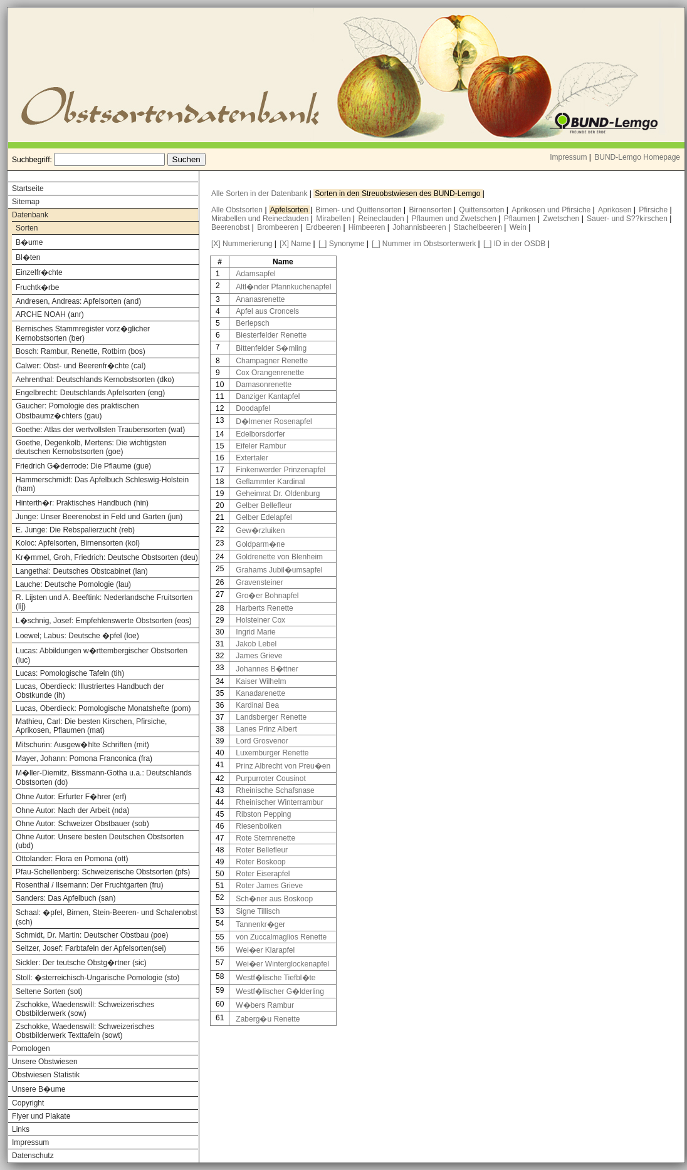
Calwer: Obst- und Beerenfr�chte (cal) (80, 365)
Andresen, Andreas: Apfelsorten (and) (78, 301)
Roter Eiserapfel (263, 873)
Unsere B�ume (38, 1089)
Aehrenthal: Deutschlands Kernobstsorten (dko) (95, 379)
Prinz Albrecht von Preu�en (283, 766)
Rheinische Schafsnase (275, 790)
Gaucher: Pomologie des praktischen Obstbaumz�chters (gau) (77, 410)
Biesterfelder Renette (271, 335)
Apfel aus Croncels (267, 311)
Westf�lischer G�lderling (279, 991)
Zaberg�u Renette (268, 1019)
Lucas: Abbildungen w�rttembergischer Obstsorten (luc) (101, 655)
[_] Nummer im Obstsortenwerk (424, 243)
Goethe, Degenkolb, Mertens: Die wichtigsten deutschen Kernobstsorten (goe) (91, 447)
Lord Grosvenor (262, 741)
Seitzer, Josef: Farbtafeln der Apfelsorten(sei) (91, 948)
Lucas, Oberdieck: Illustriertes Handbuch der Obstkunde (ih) (90, 691)
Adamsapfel (255, 273)
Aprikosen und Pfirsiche (551, 209)
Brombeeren (278, 227)
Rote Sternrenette (265, 838)
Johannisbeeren (420, 227)
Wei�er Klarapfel (265, 950)
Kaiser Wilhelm (261, 681)
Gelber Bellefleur (263, 505)
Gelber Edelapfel (263, 517)
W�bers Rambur (265, 1005)
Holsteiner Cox (260, 620)
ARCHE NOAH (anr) (50, 314)
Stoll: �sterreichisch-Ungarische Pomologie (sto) (97, 977)
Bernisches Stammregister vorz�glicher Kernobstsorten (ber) (83, 333)
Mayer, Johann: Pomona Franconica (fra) (84, 758)
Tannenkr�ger (260, 924)
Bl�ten (28, 257)
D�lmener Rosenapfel (274, 421)
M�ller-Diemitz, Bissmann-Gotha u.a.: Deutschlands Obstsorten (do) (104, 778)
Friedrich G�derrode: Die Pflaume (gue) (83, 466)
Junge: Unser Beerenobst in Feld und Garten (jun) (99, 516)
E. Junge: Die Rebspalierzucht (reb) (75, 529)
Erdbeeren (324, 227)
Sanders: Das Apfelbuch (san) (65, 898)
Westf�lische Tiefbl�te (275, 977)
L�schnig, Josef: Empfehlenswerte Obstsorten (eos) (104, 620)
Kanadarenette (260, 693)
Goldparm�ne (260, 544)
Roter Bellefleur (262, 850)
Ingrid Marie (255, 632)
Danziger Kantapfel (268, 396)
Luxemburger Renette (272, 752)
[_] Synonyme (341, 243)
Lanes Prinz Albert (266, 729)
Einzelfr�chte (39, 272)
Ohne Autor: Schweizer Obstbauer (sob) (82, 823)
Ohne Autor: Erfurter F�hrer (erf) (71, 796)
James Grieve (259, 655)
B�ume (29, 242)
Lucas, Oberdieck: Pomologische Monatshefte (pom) (103, 708)
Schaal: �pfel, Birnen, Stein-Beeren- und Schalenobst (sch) (106, 917)
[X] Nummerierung (241, 243)
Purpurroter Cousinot (270, 778)
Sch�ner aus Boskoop (274, 898)
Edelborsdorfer (260, 434)
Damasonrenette (263, 384)
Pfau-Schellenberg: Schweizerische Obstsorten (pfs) (103, 871)
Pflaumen (521, 218)
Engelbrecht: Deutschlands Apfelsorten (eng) (90, 392)
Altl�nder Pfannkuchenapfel (283, 286)
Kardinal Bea (257, 705)
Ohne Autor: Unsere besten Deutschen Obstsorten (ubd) (100, 841)
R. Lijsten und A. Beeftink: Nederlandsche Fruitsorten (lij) (104, 602)
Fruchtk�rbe (37, 287)
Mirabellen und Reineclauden (261, 218)
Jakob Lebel (256, 643)
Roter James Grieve (269, 885)
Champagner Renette (272, 360)
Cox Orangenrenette (270, 372)
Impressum (568, 157)
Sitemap (25, 201)
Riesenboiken (258, 826)
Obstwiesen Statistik (46, 1074)
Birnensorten (431, 209)
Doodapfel (253, 408)
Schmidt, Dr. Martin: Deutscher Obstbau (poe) (92, 935)
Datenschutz (33, 1155)
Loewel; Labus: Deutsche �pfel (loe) (77, 635)
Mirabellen (334, 218)
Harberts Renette (264, 608)
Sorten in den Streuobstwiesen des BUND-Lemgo (398, 193)
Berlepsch (252, 323)
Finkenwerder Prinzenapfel (280, 469)
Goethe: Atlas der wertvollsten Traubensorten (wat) (100, 429)
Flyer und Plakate (41, 1116)
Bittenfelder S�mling (271, 348)
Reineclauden (382, 218)
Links (20, 1129)
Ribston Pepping (263, 814)
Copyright (28, 1103)
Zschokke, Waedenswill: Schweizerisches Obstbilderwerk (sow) (85, 1009)
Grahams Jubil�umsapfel (279, 570)
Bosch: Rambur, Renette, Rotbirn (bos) (80, 351)
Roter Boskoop (260, 861)
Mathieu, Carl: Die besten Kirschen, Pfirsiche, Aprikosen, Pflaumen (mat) (91, 726)
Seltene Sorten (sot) (49, 991)
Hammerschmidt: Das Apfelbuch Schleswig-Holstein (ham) (102, 484)
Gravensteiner (259, 582)
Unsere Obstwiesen (45, 1061)
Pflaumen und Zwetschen (455, 218)
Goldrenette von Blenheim (279, 556)
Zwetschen (562, 218)
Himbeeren (368, 227)
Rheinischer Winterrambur (279, 802)
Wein (519, 227)
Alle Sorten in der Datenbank (260, 193)
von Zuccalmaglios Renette (281, 937)
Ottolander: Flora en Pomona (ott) (72, 858)
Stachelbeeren (479, 227)
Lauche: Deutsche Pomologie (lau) (73, 584)
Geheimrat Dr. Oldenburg (278, 493)
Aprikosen (616, 209)
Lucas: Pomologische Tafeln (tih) (70, 673)
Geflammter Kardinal (270, 481)
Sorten (27, 228)
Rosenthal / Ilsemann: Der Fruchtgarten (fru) (89, 885)
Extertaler (252, 457)
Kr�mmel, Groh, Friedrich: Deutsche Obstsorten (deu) (107, 557)
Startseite (28, 188)
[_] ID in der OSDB (514, 243)
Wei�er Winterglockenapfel (282, 964)
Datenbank (30, 214)
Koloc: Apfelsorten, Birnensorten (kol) (78, 543)
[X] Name (295, 243)
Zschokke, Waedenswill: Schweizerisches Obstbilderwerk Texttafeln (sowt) (85, 1031)
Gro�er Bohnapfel (267, 595)
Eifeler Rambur (261, 446)
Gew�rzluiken (260, 530)
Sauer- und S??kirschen (628, 218)
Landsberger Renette (271, 717)
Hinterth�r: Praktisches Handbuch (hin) (82, 503)
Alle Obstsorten (238, 209)
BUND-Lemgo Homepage (637, 157)
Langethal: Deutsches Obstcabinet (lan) (82, 571)
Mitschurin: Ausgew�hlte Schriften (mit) (82, 744)
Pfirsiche (654, 209)
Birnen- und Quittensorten (359, 209)
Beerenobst (231, 227)
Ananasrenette (260, 299)
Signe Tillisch (258, 911)
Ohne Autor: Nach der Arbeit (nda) (72, 810)
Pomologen (31, 1048)
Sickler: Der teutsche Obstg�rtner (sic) (81, 962)
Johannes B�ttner (267, 669)
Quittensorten (482, 209)
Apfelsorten (290, 209)
